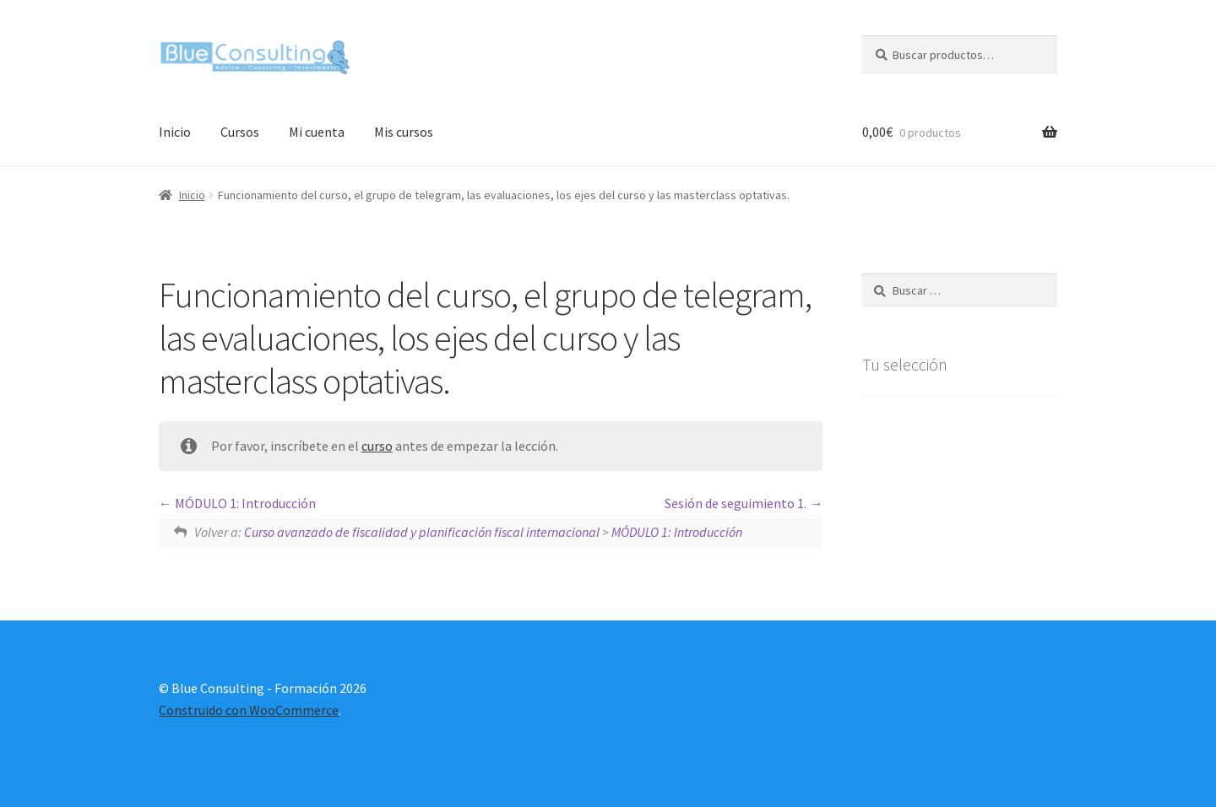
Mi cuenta (317, 131)
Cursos (239, 131)
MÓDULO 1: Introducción (237, 503)
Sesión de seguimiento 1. (743, 503)
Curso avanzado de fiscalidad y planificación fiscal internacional (422, 531)
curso (377, 445)
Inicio (175, 131)
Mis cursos (403, 131)
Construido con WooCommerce (249, 709)
